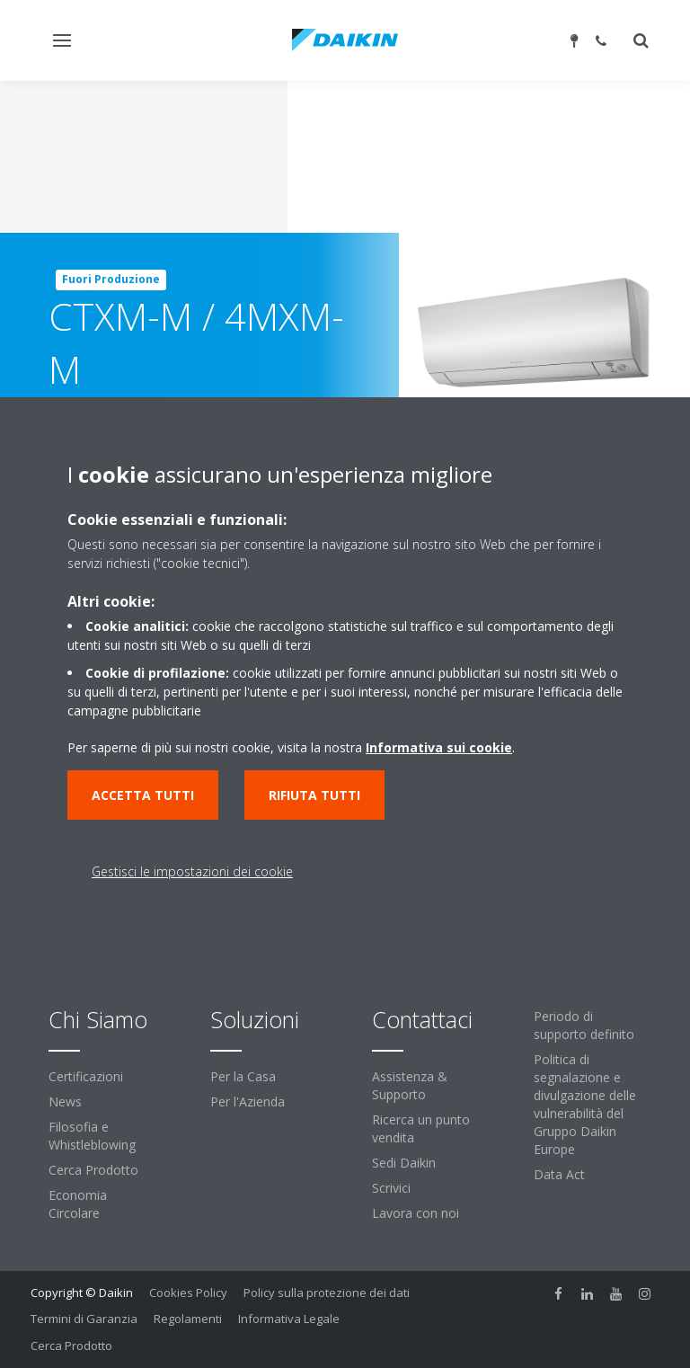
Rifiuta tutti (314, 795)
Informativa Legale (289, 1318)
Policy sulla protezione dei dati (326, 1292)
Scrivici (391, 1187)
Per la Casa (243, 1076)
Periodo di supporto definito (584, 1025)
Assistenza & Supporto (409, 1085)
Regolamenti (188, 1318)
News (65, 1101)
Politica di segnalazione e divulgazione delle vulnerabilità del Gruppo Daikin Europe (585, 1104)
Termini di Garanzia (84, 1318)
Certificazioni (86, 1076)
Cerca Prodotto (93, 1169)
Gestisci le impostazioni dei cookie (192, 871)
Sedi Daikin (404, 1162)
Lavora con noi (415, 1212)
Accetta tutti (143, 795)
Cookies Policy (188, 1292)
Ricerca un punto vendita (421, 1128)
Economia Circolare (78, 1203)
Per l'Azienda (247, 1101)
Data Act (559, 1174)
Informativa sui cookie (439, 747)
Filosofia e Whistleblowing (92, 1135)
